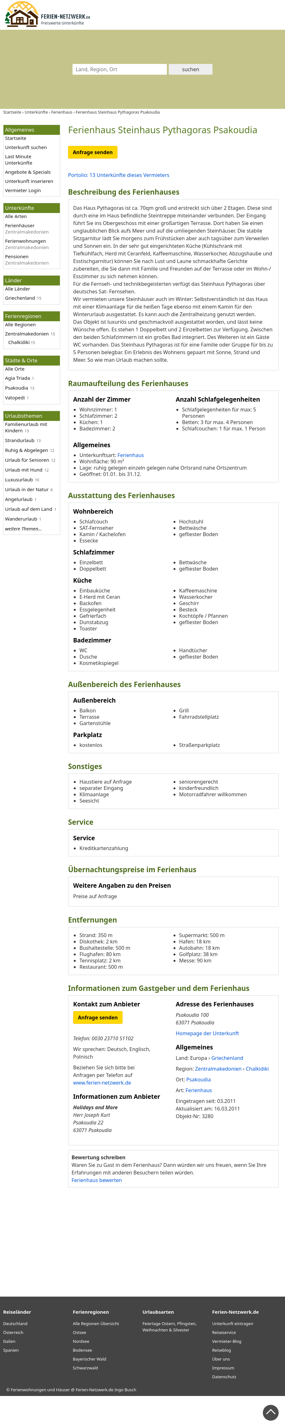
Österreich (13, 1363)
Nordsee (81, 1372)
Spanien (11, 1381)
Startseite (15, 138)
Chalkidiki (19, 342)
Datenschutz (224, 1408)
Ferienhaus (130, 486)
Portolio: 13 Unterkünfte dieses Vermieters (118, 175)
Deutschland (15, 1354)
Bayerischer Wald (89, 1390)
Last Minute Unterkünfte (18, 159)
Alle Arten (16, 216)
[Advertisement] (173, 1270)
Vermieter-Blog (226, 1372)
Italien (9, 1372)
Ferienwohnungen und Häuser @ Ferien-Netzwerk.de (62, 1421)
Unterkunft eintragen (232, 1354)
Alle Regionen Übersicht (96, 1354)
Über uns (221, 1390)
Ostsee (79, 1363)
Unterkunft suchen (26, 147)
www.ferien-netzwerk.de (102, 1113)
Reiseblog (221, 1381)
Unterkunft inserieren (29, 181)
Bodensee (82, 1381)
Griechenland (20, 298)
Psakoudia (16, 388)
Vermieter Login (23, 190)
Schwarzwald (85, 1399)
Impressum (223, 1399)
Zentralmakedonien (27, 333)
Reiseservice (224, 1363)
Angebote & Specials (28, 172)
